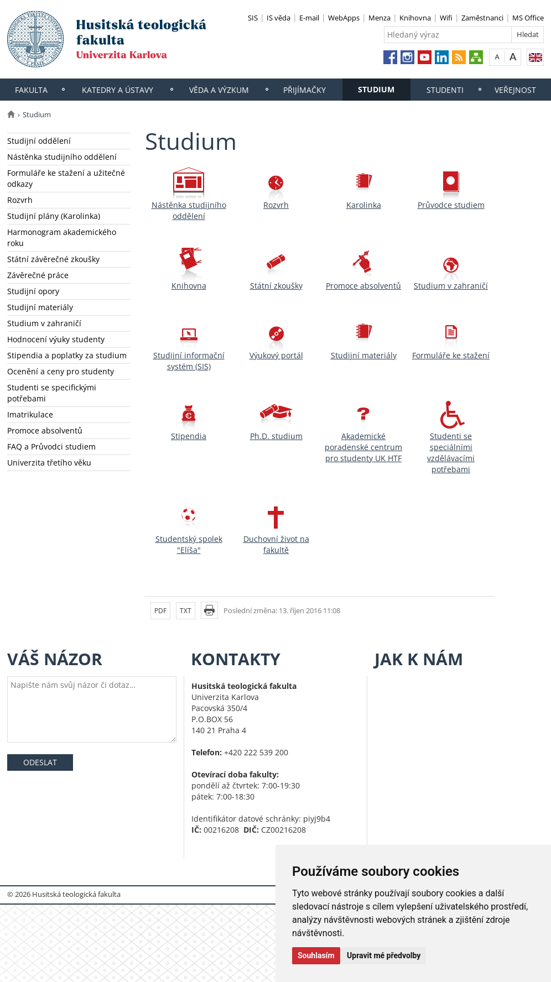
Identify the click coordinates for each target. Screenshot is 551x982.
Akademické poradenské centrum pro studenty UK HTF (363, 447)
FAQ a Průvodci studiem (51, 446)
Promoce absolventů (44, 430)
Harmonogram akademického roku (61, 237)
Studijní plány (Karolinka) (53, 216)
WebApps (344, 18)
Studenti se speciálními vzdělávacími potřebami (451, 452)
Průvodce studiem (451, 205)
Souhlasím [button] (316, 955)
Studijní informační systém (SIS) (189, 361)
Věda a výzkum (219, 90)
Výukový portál (276, 355)
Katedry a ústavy (117, 90)
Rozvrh (20, 200)
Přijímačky (304, 90)
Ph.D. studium (276, 436)
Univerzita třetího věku (49, 462)
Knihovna (415, 18)
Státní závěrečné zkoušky (53, 259)
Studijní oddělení (39, 140)
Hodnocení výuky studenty (56, 339)
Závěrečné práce (38, 275)
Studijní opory (33, 291)
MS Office (528, 18)
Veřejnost (515, 90)
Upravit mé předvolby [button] (383, 955)
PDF (160, 610)
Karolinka (363, 205)
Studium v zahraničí (44, 323)
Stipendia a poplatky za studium (67, 355)
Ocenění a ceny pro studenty (60, 371)
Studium (376, 89)
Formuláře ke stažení (451, 355)
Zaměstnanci (482, 18)
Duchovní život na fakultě (276, 544)
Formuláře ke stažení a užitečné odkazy (66, 178)
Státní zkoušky (276, 285)
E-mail (309, 18)
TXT (185, 610)
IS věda (278, 18)
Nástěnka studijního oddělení (62, 157)
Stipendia (188, 436)
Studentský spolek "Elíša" (188, 544)
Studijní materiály (40, 307)
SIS (253, 18)
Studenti (445, 90)
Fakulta (31, 90)
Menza (379, 18)
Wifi (446, 18)
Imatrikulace (30, 414)
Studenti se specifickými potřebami (51, 393)
